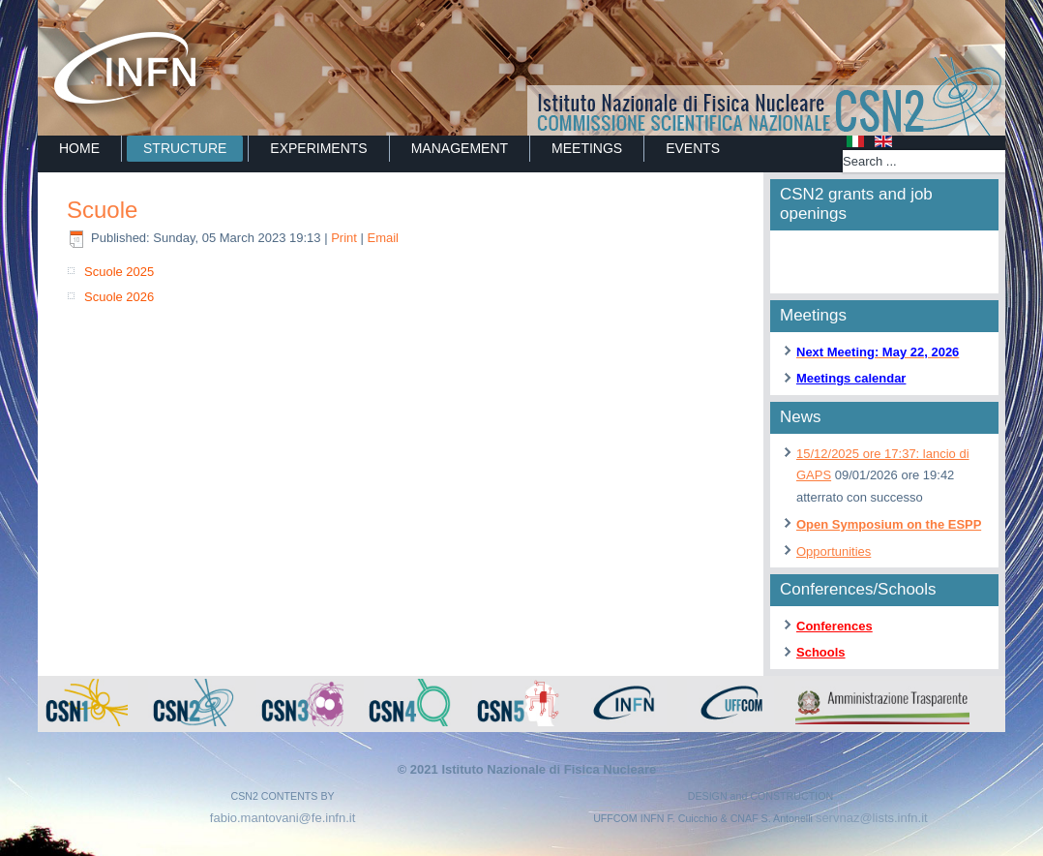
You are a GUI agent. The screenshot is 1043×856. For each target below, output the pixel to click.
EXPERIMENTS (318, 148)
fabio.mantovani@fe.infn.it (283, 817)
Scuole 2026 (119, 297)
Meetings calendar (851, 378)
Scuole (102, 210)
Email (384, 237)
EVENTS (693, 148)
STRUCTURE (184, 148)
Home (79, 148)
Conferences (834, 626)
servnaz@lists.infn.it (872, 817)
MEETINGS (586, 148)
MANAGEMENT (459, 148)
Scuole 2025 (119, 271)
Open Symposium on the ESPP (888, 524)
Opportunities (833, 551)
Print (345, 237)
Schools (821, 652)
